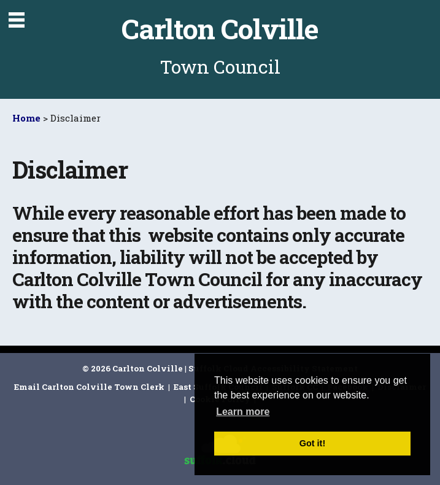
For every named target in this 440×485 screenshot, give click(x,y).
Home (26, 118)
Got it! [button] (312, 443)
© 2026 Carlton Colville (132, 368)
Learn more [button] (242, 411)
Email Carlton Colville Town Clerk (90, 386)
